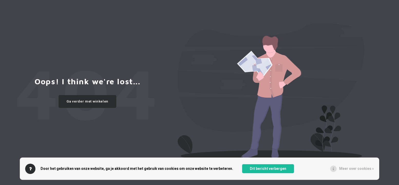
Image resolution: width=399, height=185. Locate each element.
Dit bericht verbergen (268, 168)
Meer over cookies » (356, 168)
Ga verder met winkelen (87, 101)
